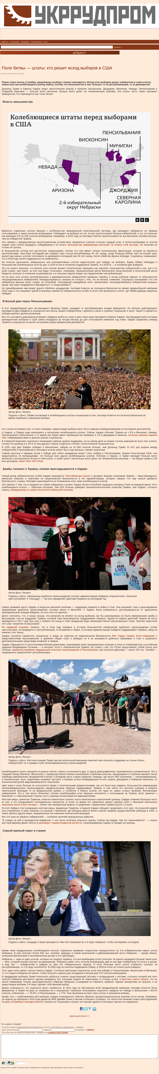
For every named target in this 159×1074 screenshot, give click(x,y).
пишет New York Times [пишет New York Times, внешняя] (31, 461)
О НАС (45, 42)
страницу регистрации (58, 1032)
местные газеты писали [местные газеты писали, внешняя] (135, 979)
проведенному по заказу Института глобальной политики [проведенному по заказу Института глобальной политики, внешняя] (41, 490)
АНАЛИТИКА (15, 42)
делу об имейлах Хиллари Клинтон (24, 1002)
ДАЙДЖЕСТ (25, 42)
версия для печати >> (79, 1016)
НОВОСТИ (5, 42)
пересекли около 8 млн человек (19, 804)
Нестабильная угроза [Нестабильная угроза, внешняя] (77, 476)
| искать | (118, 47)
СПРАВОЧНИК (36, 42)
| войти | (90, 1030)
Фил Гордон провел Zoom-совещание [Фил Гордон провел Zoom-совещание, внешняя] (133, 636)
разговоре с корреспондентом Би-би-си (60, 823)
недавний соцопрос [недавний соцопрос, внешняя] (18, 627)
